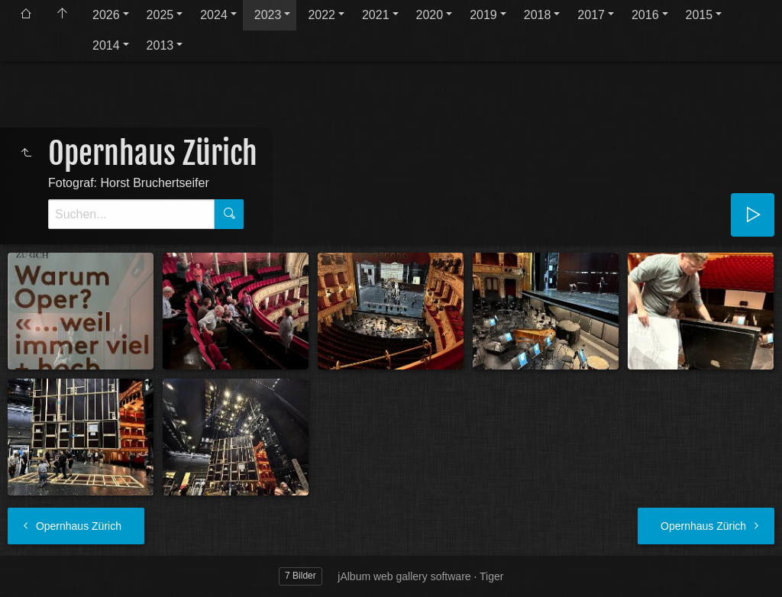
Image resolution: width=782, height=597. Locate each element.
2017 (591, 14)
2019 (483, 14)
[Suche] (131, 214)
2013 (160, 45)
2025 (160, 14)
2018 (537, 14)
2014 (106, 45)
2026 (106, 14)
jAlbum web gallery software (404, 576)
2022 (321, 14)
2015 (699, 14)
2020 (430, 14)
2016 (645, 14)
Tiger (491, 576)
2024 (214, 14)
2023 (268, 14)
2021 (375, 14)
